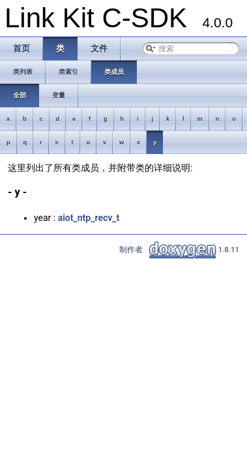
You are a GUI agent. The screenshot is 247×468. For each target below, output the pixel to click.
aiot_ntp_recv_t (89, 218)
